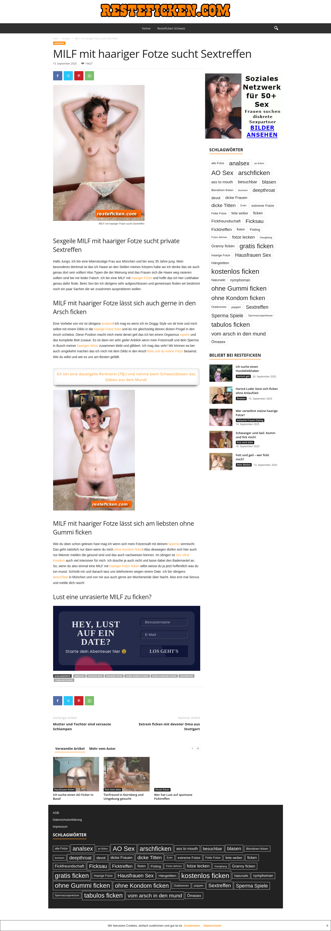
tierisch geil (243, 376)
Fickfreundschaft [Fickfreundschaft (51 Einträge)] (226, 221)
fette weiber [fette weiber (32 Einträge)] (239, 213)
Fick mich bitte (113, 790)
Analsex (66, 38)
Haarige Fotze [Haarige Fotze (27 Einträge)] (220, 255)
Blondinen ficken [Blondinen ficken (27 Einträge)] (222, 190)
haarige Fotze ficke (107, 329)
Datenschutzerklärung (67, 820)
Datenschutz (212, 925)
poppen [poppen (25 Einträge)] (236, 307)
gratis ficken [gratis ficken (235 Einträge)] (257, 246)
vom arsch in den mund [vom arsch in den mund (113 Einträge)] (238, 334)
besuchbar (60, 577)
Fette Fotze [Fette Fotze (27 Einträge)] (219, 213)
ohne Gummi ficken (137, 676)
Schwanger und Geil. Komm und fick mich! (255, 435)
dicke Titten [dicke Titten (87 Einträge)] (223, 205)
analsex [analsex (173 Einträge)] (239, 163)
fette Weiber (244, 464)
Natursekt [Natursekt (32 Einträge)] (218, 280)
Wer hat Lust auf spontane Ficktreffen (173, 797)
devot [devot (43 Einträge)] (215, 198)
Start (55, 38)
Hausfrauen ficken (64, 790)
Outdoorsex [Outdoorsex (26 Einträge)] (219, 307)
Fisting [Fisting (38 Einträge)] (255, 229)
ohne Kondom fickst (128, 549)
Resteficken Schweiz (171, 28)
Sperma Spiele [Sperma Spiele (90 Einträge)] (227, 315)
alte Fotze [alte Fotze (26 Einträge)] (217, 163)
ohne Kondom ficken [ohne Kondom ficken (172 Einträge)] (238, 298)
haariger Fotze (141, 278)
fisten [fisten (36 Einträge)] (241, 229)
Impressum (60, 827)
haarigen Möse (87, 345)
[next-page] (198, 749)
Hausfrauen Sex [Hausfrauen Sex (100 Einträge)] (253, 255)
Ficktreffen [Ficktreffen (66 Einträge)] (221, 229)
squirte (185, 334)
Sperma (174, 544)
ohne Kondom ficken (164, 676)
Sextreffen (186, 676)
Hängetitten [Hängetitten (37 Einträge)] (220, 263)
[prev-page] (192, 749)
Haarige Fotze (114, 676)
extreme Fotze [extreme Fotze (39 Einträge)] (262, 205)
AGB (56, 813)
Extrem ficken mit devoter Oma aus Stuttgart (169, 727)
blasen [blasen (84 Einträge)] (269, 181)
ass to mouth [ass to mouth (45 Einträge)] (222, 182)
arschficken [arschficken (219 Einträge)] (254, 172)
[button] (276, 28)
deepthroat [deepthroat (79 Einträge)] (264, 190)
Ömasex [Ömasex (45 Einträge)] (218, 342)
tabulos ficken (64, 680)
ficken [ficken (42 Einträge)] (258, 213)
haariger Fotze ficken (124, 566)
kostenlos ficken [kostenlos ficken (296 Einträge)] (235, 271)
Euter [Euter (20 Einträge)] (243, 205)
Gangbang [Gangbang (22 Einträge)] (266, 237)
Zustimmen (192, 925)
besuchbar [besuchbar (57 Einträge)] (247, 182)
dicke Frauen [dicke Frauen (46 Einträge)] (236, 198)
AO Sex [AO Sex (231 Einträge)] (222, 172)
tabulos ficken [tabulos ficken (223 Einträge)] (230, 324)
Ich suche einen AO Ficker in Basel (73, 797)
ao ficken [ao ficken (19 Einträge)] (259, 163)
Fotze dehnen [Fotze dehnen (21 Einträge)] (219, 237)
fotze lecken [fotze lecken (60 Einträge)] (243, 237)
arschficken (95, 676)
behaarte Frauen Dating (250, 420)
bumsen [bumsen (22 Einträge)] (243, 190)
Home (146, 28)
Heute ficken (162, 790)
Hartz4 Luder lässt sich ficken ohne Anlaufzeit (257, 391)
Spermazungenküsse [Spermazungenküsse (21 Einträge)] (260, 315)
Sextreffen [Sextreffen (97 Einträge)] (257, 307)
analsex (79, 676)
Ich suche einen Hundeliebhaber (247, 369)
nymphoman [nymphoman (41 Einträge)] (240, 280)
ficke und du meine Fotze (165, 351)
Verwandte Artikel (70, 749)
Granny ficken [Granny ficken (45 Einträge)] (223, 246)
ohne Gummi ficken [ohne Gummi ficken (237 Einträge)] (239, 288)
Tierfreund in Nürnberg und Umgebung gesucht (124, 797)
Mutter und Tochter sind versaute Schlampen (82, 727)
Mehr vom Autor (102, 749)
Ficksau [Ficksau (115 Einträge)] (254, 221)
